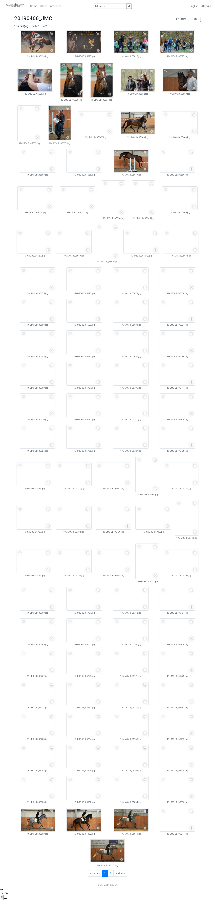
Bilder (43, 6)
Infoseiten (56, 6)
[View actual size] (2, 897)
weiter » (120, 873)
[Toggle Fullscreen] (5, 898)
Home (33, 6)
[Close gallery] (1, 889)
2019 (181, 19)
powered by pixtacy (107, 885)
